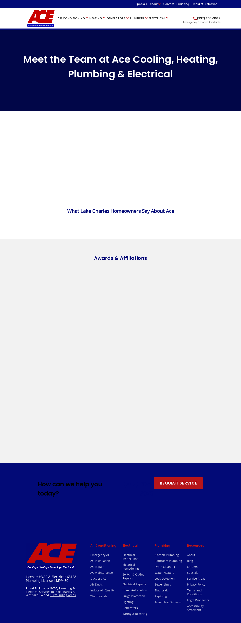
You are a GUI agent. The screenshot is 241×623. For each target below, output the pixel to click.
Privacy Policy (196, 491)
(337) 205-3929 (138, 395)
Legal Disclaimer (198, 506)
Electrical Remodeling (131, 473)
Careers (192, 473)
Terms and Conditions (194, 498)
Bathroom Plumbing (168, 467)
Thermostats (98, 502)
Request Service (178, 389)
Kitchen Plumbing (167, 461)
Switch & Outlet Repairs (133, 483)
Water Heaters (164, 479)
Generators (115, 18)
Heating (95, 18)
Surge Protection (134, 502)
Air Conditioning (71, 18)
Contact (168, 4)
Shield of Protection (204, 4)
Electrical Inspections (130, 463)
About (154, 4)
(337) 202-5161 (77, 576)
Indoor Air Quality (102, 497)
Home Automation (135, 496)
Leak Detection (165, 485)
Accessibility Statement (195, 514)
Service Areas (196, 485)
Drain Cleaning (165, 473)
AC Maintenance (101, 479)
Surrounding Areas (63, 501)
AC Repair (97, 473)
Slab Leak (161, 497)
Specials (141, 4)
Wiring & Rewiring (135, 520)
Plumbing (137, 18)
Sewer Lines (163, 491)
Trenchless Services (168, 508)
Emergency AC (100, 461)
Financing (182, 4)
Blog (190, 467)
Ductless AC (98, 485)
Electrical (157, 18)
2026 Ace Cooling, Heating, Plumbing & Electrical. (58, 605)
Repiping (161, 502)
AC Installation (100, 467)
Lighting (128, 508)
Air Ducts (96, 491)
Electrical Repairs (134, 490)
